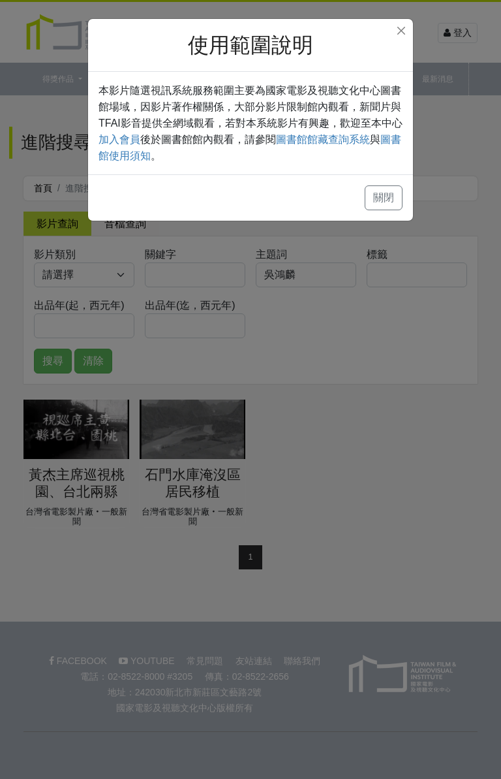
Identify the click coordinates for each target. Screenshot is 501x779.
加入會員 (119, 139)
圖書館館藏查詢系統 (323, 139)
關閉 (383, 197)
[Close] (401, 31)
